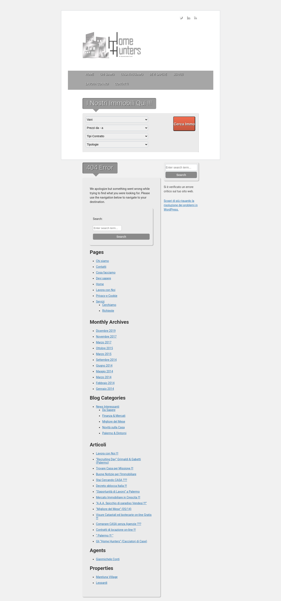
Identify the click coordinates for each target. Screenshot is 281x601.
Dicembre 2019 (105, 330)
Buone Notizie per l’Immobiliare (116, 474)
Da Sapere (108, 410)
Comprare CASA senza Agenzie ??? (118, 524)
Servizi (178, 74)
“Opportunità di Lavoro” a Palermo (118, 491)
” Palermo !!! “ (104, 535)
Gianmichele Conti (108, 559)
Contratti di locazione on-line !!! (116, 529)
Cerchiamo (109, 305)
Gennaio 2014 (105, 388)
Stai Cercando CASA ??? (111, 480)
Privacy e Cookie (106, 295)
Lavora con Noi (97, 84)
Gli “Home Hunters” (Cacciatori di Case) (121, 541)
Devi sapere (158, 74)
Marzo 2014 (103, 377)
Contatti (121, 84)
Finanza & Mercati (113, 415)
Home (90, 74)
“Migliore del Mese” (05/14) (113, 509)
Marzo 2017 (103, 342)
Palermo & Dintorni (114, 433)
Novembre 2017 (106, 336)
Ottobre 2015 (104, 348)
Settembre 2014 (106, 359)
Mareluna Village (107, 577)
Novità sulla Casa (113, 427)
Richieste (108, 310)
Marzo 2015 (103, 354)
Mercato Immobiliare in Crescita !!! (118, 497)
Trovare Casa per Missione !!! (114, 468)
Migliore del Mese (113, 421)
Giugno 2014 (104, 365)
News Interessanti (107, 406)
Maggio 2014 (104, 371)
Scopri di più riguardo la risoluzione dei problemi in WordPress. (181, 205)
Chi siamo (107, 74)
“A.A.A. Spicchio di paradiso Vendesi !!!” (121, 503)
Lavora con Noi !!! (107, 453)
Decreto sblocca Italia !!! (111, 485)
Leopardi (101, 582)
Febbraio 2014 (105, 383)
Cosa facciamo (132, 74)
